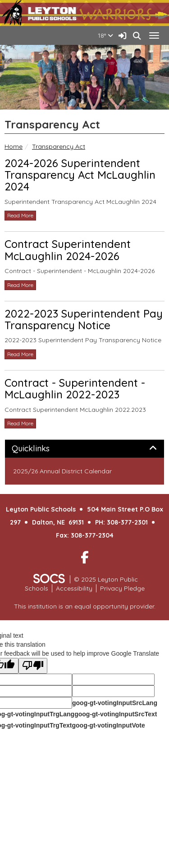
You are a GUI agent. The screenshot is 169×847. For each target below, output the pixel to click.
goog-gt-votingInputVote (108, 725)
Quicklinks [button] (41, 448)
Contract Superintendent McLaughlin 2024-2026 (68, 249)
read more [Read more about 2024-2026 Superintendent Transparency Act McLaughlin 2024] (20, 215)
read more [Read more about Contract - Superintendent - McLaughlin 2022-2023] (20, 423)
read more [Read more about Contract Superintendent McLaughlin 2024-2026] (20, 285)
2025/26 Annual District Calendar (62, 471)
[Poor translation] (32, 666)
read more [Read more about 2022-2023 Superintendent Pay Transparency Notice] (20, 354)
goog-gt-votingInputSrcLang (114, 702)
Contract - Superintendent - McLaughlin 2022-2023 (75, 388)
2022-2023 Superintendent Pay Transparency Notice (84, 319)
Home (14, 146)
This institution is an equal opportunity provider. (84, 606)
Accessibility (74, 588)
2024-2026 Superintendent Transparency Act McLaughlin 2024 (80, 175)
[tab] (84, 449)
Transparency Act (58, 146)
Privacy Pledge (122, 588)
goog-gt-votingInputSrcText (115, 714)
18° (105, 35)
